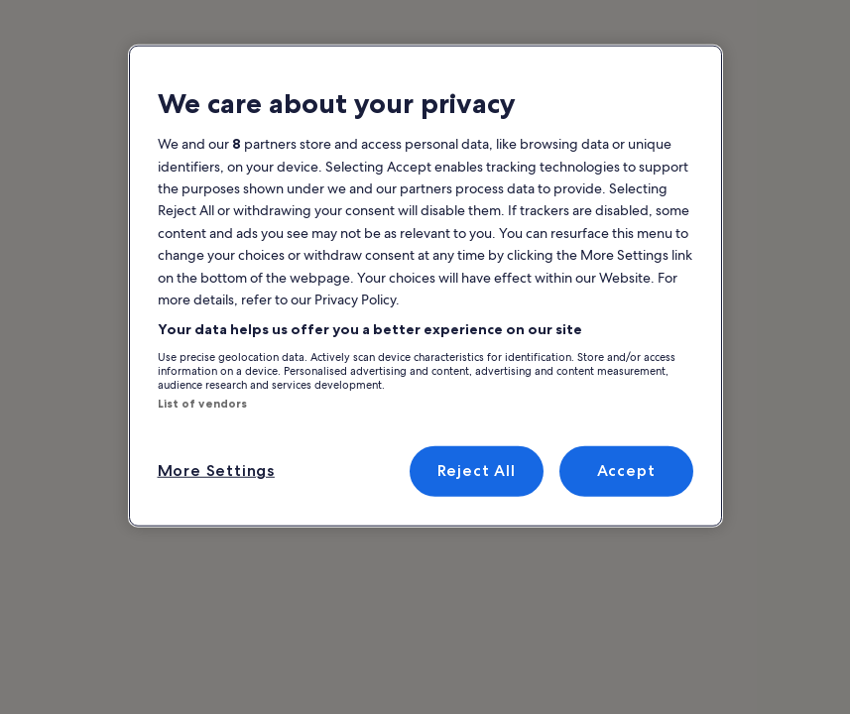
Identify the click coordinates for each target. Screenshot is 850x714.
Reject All (476, 470)
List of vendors (203, 404)
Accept (626, 470)
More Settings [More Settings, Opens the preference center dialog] (216, 470)
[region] (425, 286)
